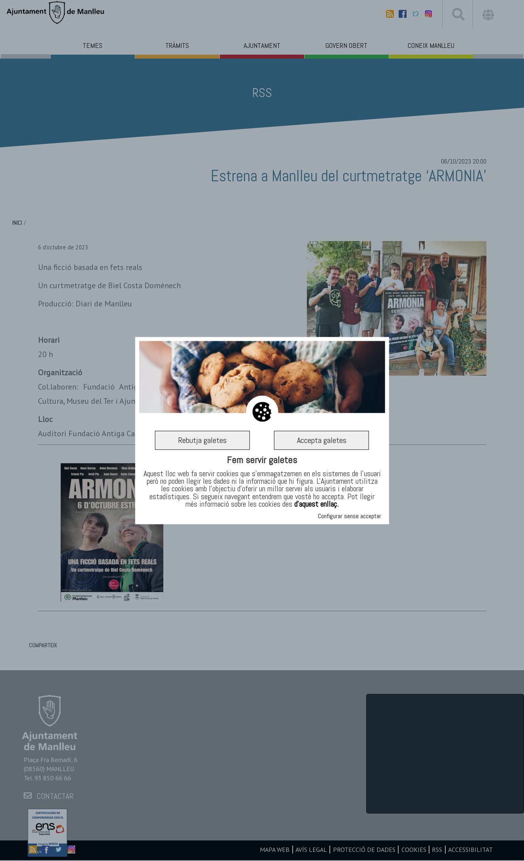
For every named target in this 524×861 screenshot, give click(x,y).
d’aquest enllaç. (316, 504)
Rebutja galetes (202, 440)
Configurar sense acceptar (349, 516)
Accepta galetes (322, 440)
